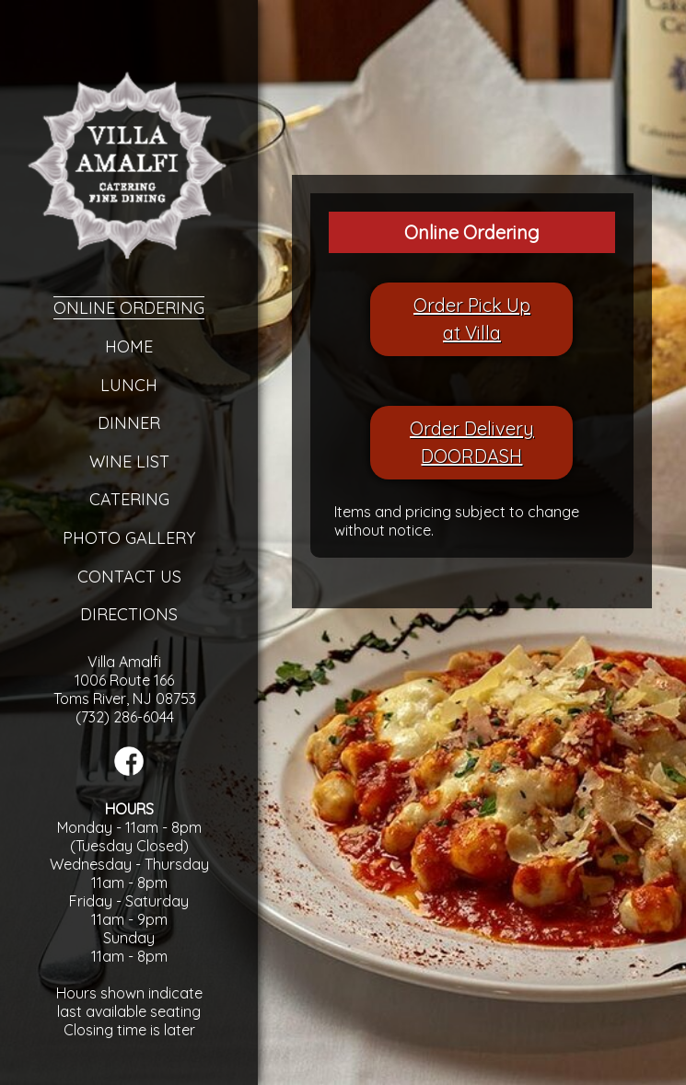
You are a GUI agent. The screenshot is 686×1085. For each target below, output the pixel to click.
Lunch (128, 385)
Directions (129, 614)
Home (129, 346)
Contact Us (129, 576)
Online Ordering (128, 307)
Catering (129, 499)
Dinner (129, 422)
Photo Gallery (129, 537)
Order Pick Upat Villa (471, 319)
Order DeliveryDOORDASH (472, 442)
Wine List (129, 461)
